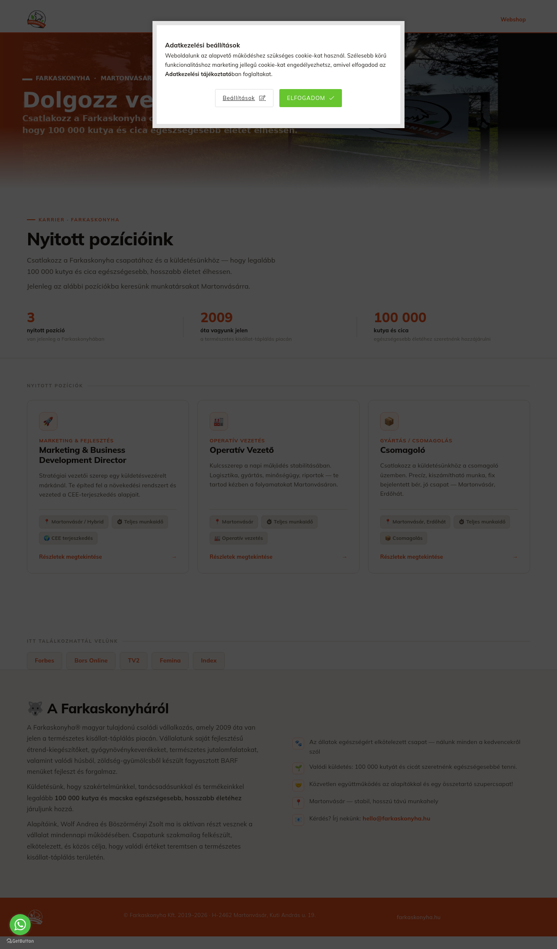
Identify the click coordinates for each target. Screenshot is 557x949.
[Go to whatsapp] (20, 924)
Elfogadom (306, 98)
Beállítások (239, 98)
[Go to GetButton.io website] (20, 940)
